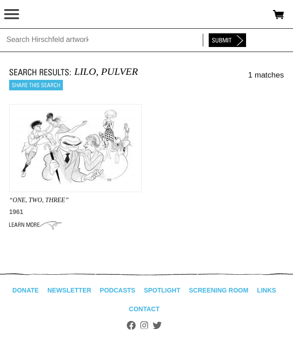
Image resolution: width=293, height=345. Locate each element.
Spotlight (162, 290)
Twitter (157, 325)
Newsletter (69, 290)
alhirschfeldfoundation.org (38, 14)
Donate (25, 290)
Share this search (36, 85)
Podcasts (117, 290)
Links (266, 290)
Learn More (35, 225)
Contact (144, 309)
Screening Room (218, 290)
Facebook (131, 325)
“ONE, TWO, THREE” (39, 200)
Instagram (144, 325)
